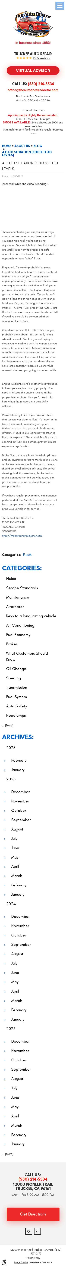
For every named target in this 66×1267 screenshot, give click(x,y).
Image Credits (21, 1262)
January (17, 769)
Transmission (16, 687)
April (15, 866)
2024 (11, 903)
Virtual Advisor (33, 70)
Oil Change (16, 668)
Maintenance (17, 597)
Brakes (11, 644)
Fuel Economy (18, 634)
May (14, 857)
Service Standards (22, 588)
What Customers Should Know (27, 656)
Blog (37, 146)
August (17, 829)
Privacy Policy (33, 1257)
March (16, 875)
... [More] (7, 725)
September (21, 819)
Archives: (18, 737)
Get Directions (33, 1214)
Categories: (22, 568)
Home (6, 146)
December (20, 791)
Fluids (27, 555)
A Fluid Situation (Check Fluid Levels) (27, 153)
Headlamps (16, 715)
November (20, 801)
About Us (22, 146)
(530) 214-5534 (33, 1179)
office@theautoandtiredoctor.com (33, 90)
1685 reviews (41, 58)
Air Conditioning (20, 625)
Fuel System (16, 696)
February (18, 760)
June (15, 847)
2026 (10, 747)
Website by (40, 1262)
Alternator (15, 606)
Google (28, 1231)
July (14, 838)
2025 (11, 779)
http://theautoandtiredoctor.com (22, 535)
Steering (13, 678)
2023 (10, 1028)
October (18, 810)
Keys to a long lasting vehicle (31, 616)
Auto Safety (16, 706)
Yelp (37, 1231)
